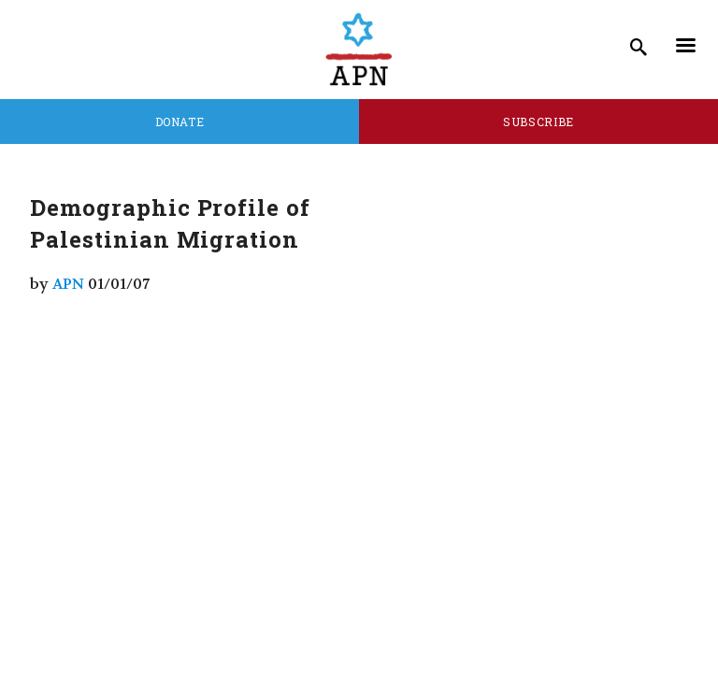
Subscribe (538, 121)
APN (68, 284)
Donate (180, 121)
